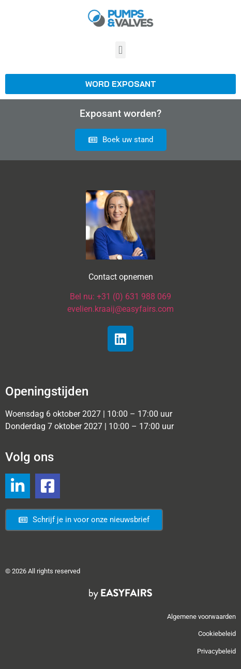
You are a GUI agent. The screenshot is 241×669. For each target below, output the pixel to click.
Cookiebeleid (217, 633)
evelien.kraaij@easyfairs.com (120, 309)
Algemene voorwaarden (201, 616)
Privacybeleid (216, 651)
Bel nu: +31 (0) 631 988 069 (120, 296)
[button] (120, 49)
